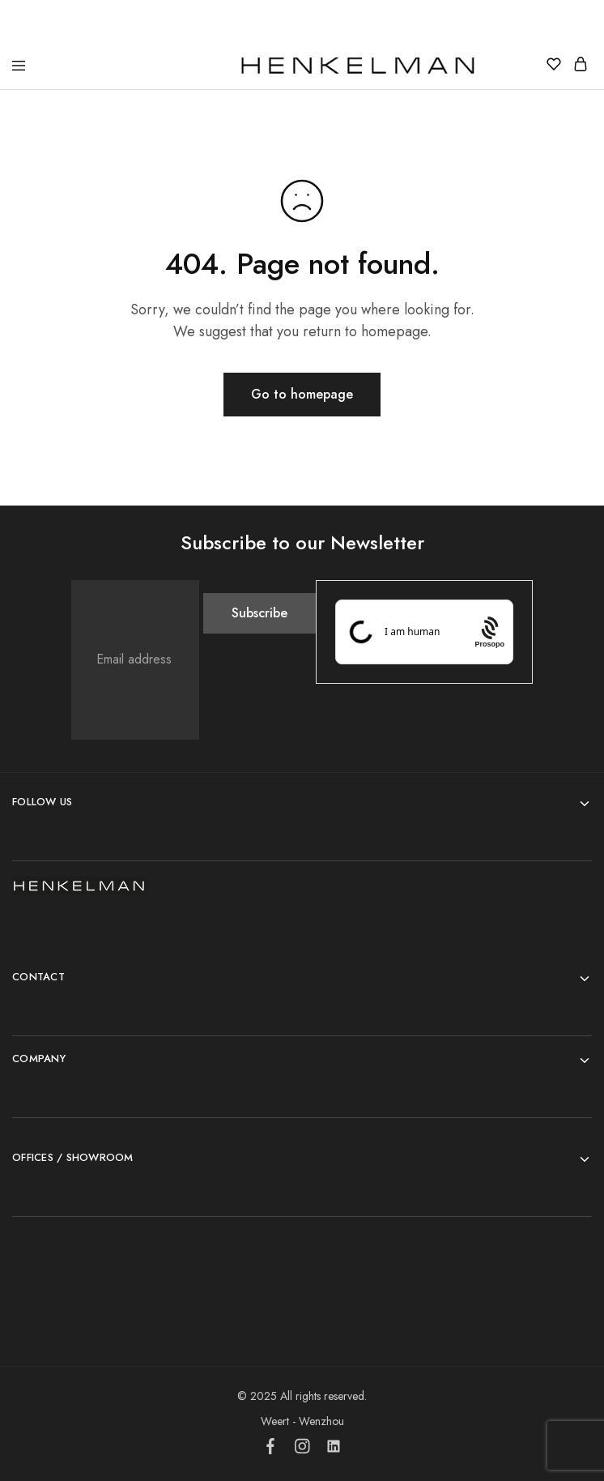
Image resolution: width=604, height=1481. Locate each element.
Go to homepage (302, 394)
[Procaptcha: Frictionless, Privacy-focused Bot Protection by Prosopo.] (489, 631)
